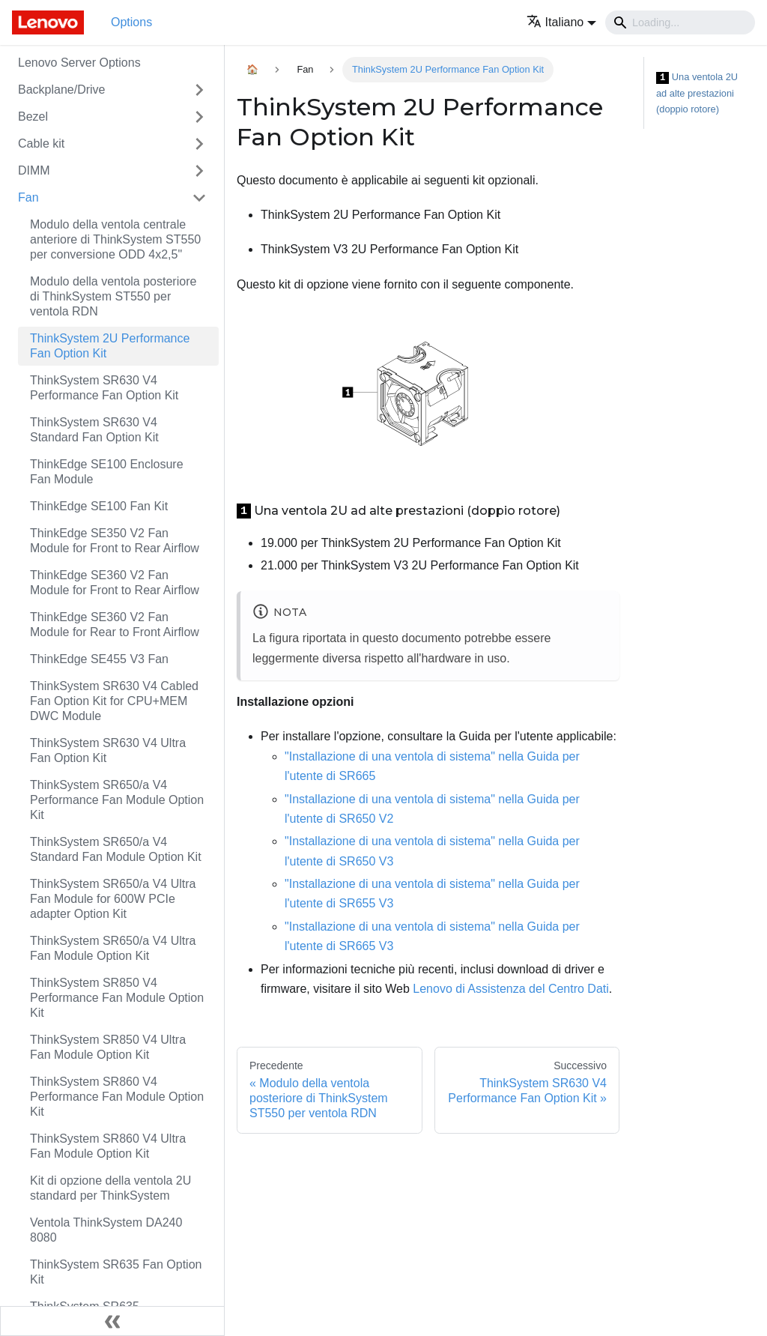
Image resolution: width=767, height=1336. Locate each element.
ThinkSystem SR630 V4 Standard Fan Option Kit (94, 430)
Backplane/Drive (62, 89)
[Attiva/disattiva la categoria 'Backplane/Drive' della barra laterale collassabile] (199, 90)
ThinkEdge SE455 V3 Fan (99, 659)
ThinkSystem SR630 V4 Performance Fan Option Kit (104, 388)
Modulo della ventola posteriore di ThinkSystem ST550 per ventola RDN (113, 296)
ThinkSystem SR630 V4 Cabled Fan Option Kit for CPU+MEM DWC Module (114, 701)
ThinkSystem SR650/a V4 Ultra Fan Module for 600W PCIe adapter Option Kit (112, 898)
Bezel (33, 116)
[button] (561, 22)
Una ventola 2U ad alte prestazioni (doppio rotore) (697, 93)
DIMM (34, 170)
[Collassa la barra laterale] (112, 1321)
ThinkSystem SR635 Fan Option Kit (115, 1272)
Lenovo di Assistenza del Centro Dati (510, 988)
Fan (28, 197)
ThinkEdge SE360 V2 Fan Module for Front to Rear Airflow (114, 582)
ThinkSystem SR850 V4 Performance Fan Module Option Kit (117, 997)
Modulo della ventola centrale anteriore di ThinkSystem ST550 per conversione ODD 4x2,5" (115, 239)
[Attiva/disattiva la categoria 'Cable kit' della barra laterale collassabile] (199, 144)
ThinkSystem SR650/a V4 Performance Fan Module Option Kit (117, 800)
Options (131, 22)
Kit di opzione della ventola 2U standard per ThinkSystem (110, 1188)
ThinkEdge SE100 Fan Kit (99, 506)
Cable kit (41, 143)
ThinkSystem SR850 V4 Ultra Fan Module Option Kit (108, 1047)
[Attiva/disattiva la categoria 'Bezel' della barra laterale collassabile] (199, 117)
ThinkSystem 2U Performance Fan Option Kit (110, 346)
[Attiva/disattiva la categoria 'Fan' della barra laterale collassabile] (199, 198)
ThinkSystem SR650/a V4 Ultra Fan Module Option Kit (112, 948)
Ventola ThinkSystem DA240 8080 (106, 1230)
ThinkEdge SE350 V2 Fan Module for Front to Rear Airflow (114, 540)
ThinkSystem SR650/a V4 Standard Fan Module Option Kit (115, 849)
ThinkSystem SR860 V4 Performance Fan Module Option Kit (117, 1096)
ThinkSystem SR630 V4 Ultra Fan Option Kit (108, 750)
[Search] (680, 22)
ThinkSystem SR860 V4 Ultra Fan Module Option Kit (108, 1146)
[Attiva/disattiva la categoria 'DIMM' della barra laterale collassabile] (199, 171)
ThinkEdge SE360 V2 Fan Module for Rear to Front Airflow (114, 624)
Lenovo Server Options (79, 62)
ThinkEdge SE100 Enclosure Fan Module (107, 472)
